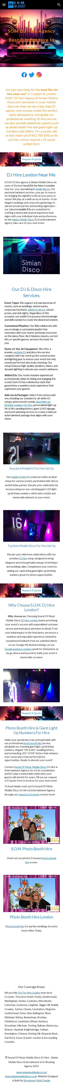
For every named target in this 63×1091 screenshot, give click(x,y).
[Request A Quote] (31, 159)
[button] (4, 4)
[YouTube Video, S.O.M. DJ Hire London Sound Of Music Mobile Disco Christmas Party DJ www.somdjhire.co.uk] (31, 959)
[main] (31, 38)
